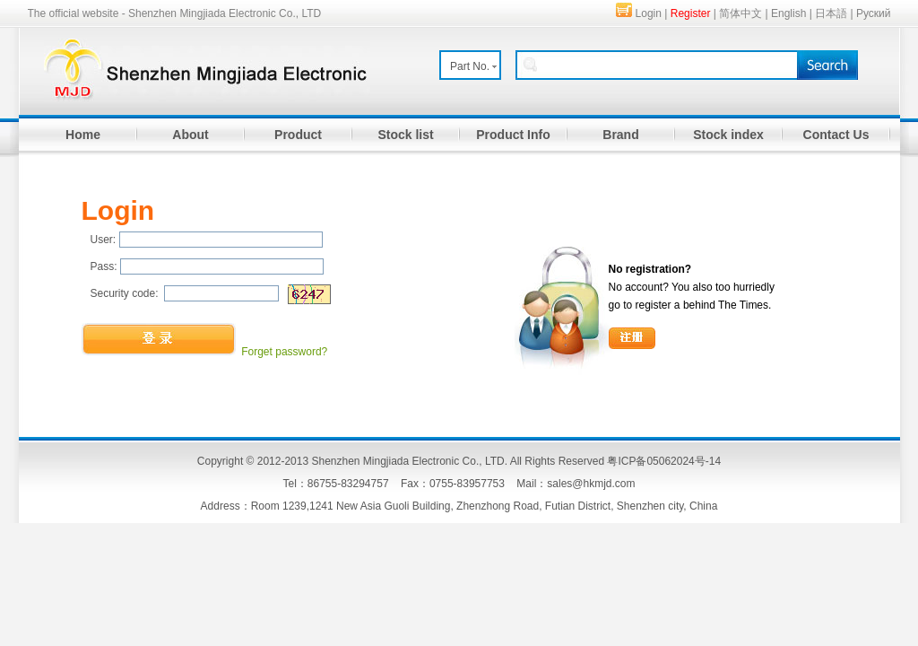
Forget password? (284, 351)
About (190, 134)
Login (649, 13)
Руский (873, 13)
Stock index (728, 134)
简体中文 (740, 13)
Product (298, 134)
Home (82, 134)
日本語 (831, 13)
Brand (620, 134)
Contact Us (836, 134)
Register (691, 13)
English (788, 13)
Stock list (405, 134)
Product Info (513, 134)
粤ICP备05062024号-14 (664, 461)
